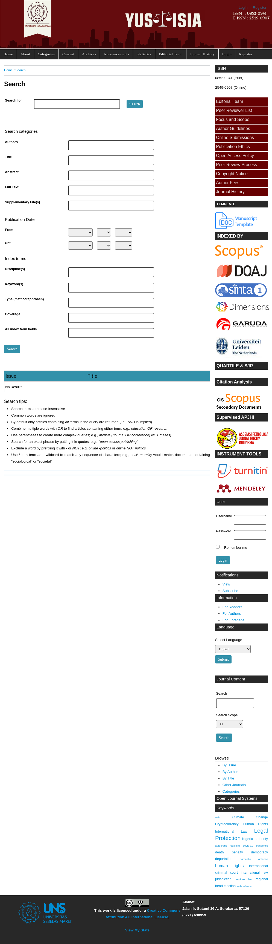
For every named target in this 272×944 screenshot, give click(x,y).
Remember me (235, 547)
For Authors (232, 613)
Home (8, 54)
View (226, 584)
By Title (228, 778)
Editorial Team (171, 54)
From (9, 230)
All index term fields (21, 329)
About (25, 54)
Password (223, 531)
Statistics (144, 54)
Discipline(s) (15, 269)
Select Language (228, 640)
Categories (46, 54)
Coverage (12, 314)
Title (8, 157)
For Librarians (233, 620)
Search (20, 70)
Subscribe (230, 591)
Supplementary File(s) (22, 202)
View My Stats (137, 930)
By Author (230, 772)
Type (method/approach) (24, 299)
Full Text (12, 187)
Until (8, 243)
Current (68, 54)
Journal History (202, 54)
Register (260, 7)
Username (224, 516)
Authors (11, 142)
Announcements (116, 54)
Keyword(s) (14, 284)
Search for (13, 100)
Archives (89, 54)
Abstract (12, 172)
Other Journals (234, 785)
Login (243, 7)
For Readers (232, 607)
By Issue (229, 765)
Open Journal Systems (237, 798)
